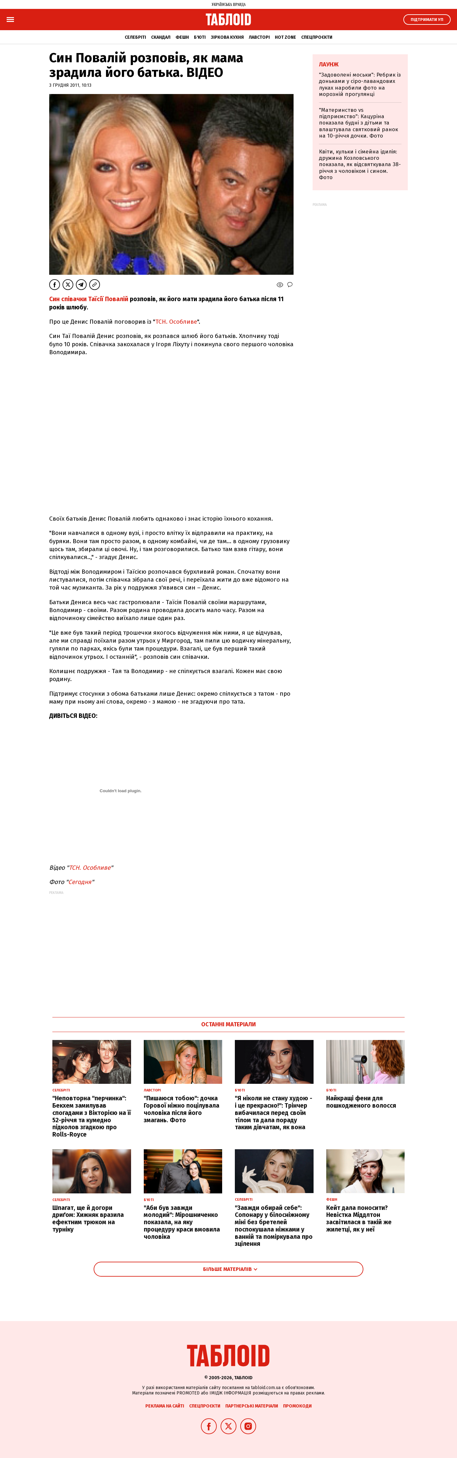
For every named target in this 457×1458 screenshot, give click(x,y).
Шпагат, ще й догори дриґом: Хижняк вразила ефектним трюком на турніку (88, 1218)
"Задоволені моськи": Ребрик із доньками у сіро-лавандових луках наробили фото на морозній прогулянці (360, 84)
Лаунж (329, 64)
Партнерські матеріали (251, 1406)
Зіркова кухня (227, 37)
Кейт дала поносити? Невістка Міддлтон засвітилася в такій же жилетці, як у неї (359, 1218)
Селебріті (135, 37)
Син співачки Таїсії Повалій (88, 299)
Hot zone (285, 37)
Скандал (160, 37)
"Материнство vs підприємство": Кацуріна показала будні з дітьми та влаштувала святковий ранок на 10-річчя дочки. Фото (358, 123)
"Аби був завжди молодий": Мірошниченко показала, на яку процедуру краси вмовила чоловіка (182, 1222)
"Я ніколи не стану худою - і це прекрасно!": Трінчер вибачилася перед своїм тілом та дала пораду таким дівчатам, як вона (273, 1113)
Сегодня (79, 882)
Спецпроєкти (316, 37)
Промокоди (297, 1406)
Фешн (182, 37)
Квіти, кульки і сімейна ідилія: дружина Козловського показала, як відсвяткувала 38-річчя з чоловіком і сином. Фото (360, 164)
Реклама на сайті (164, 1406)
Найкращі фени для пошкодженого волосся (361, 1102)
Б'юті (200, 37)
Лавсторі (259, 37)
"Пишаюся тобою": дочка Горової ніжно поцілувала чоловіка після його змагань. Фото (181, 1109)
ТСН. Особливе (176, 321)
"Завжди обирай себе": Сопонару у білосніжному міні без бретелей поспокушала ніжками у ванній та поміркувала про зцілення (274, 1226)
